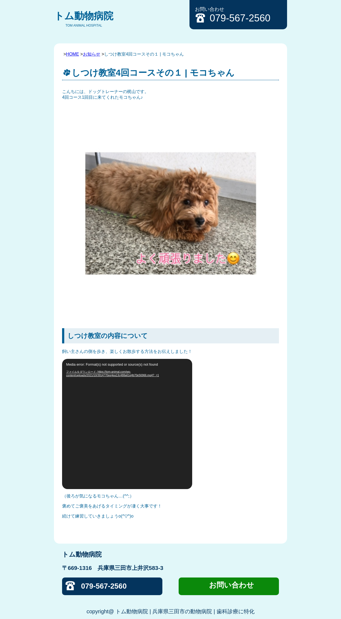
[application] (127, 424)
